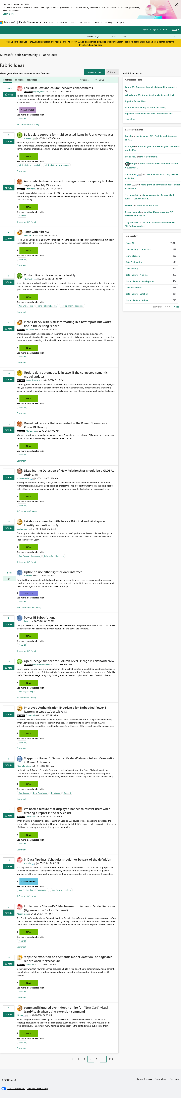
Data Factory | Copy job (54, 556)
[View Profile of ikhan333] (30, 329)
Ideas (71, 22)
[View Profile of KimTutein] (28, 279)
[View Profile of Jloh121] (27, 621)
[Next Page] (118, 1057)
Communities (84, 22)
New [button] (28, 156)
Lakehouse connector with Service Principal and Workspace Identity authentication (64, 523)
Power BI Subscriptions (39, 617)
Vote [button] (10, 94)
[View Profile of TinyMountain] (132, 194)
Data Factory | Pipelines (61, 890)
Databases (55, 793)
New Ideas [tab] (32, 79)
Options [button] (111, 72)
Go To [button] (174, 29)
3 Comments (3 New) (27, 511)
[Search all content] (143, 36)
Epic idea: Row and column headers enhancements (58, 88)
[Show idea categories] (88, 80)
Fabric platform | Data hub (29, 165)
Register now (95, 44)
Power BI (22, 118)
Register (144, 29)
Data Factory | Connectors (29, 556)
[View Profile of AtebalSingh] (22, 914)
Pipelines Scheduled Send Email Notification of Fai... (150, 113)
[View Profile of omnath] (29, 964)
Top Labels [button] (130, 235)
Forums (47, 22)
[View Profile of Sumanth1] (30, 715)
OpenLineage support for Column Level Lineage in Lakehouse (66, 661)
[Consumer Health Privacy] (37, 1088)
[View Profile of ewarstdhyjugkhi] (33, 380)
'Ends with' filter (35, 231)
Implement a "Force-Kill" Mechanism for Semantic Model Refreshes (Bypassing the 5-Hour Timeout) (69, 908)
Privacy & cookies (144, 1079)
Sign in (155, 29)
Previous (157, 306)
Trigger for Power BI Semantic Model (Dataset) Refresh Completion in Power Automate (69, 760)
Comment (21, 171)
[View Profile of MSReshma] (31, 431)
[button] (94, 72)
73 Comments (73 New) (28, 124)
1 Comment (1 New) (26, 221)
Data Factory (42, 890)
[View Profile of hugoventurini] (23, 478)
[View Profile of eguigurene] (22, 529)
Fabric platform (132, 255)
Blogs (97, 22)
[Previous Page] (67, 1057)
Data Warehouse (40, 793)
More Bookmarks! (149, 156)
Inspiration (60, 22)
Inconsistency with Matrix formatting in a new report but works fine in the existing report (67, 324)
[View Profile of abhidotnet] (130, 174)
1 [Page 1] (72, 1059)
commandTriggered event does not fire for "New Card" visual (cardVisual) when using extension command (66, 1009)
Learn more (8, 13)
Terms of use (160, 1079)
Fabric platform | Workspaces (57, 165)
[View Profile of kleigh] (128, 184)
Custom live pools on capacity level (48, 275)
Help (165, 29)
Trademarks (175, 1079)
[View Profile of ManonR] (28, 235)
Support (120, 22)
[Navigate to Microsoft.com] (7, 22)
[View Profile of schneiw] (27, 863)
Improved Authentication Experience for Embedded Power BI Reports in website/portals (66, 709)
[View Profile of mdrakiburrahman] (41, 664)
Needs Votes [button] (27, 109)
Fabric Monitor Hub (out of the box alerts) (145, 107)
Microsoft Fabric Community (19, 55)
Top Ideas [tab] (19, 79)
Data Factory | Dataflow (136, 293)
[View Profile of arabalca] (27, 138)
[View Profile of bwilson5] (28, 575)
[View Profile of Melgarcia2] (130, 156)
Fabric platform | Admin (47, 306)
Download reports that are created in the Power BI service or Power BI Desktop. (65, 425)
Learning (108, 22)
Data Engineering (25, 306)
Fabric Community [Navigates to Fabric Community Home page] (30, 22)
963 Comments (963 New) (29, 607)
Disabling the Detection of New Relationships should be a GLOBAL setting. (69, 472)
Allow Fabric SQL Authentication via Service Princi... (150, 95)
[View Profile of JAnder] (20, 1015)
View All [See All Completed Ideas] (130, 119)
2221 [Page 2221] (112, 1059)
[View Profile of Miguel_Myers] (39, 91)
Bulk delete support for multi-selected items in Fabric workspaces (68, 134)
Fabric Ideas (50, 55)
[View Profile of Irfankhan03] (31, 188)
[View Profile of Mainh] (128, 135)
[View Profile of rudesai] (128, 205)
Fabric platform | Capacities (72, 306)
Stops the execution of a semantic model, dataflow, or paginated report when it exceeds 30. (68, 959)
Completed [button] (29, 593)
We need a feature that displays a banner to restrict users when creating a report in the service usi (67, 810)
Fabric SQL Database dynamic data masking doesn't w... (152, 87)
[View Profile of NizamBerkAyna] (24, 766)
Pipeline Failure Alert (135, 101)
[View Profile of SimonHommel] (132, 211)
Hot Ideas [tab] (7, 79)
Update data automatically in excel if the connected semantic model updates (66, 374)
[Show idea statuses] (107, 80)
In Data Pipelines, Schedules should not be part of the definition (67, 859)
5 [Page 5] (97, 1059)
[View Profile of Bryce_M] (129, 146)
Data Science (23, 793)
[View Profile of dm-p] (133, 163)
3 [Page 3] (84, 1059)
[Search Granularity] (97, 36)
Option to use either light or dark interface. (53, 572)
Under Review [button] (28, 881)
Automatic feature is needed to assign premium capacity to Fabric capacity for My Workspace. (69, 183)
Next (176, 306)
